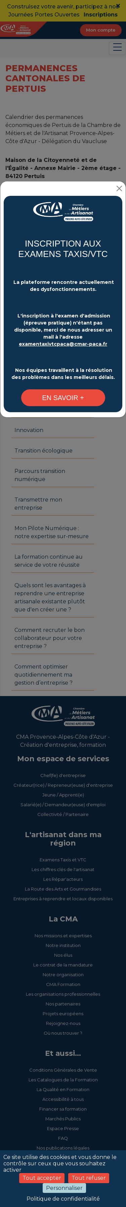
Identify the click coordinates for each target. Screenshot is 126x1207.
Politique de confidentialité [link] (63, 1199)
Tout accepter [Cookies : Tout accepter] (42, 1178)
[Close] (119, 188)
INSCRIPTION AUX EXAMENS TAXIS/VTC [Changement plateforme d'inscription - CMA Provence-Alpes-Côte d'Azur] (63, 249)
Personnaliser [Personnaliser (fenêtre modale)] (64, 1188)
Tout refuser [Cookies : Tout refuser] (89, 1178)
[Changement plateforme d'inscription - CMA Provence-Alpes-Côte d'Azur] (63, 215)
